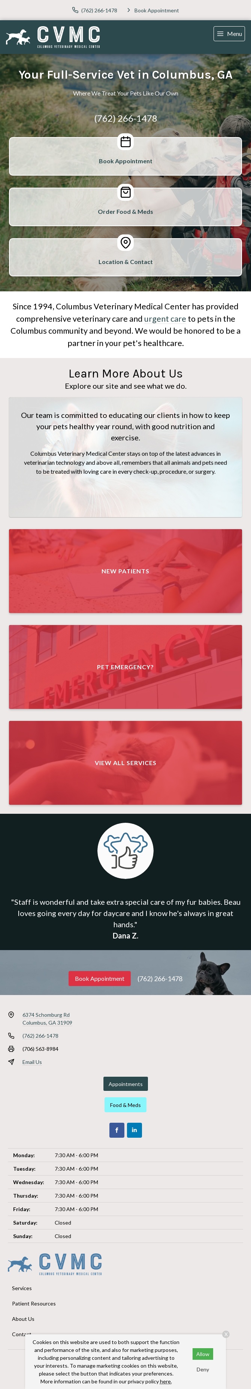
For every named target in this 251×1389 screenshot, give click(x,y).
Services (22, 1288)
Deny (203, 1369)
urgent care (165, 319)
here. (166, 1381)
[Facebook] (116, 1130)
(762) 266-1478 (125, 118)
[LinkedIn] (134, 1130)
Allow (202, 1354)
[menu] (229, 33)
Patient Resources (34, 1303)
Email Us (32, 1062)
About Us (23, 1319)
